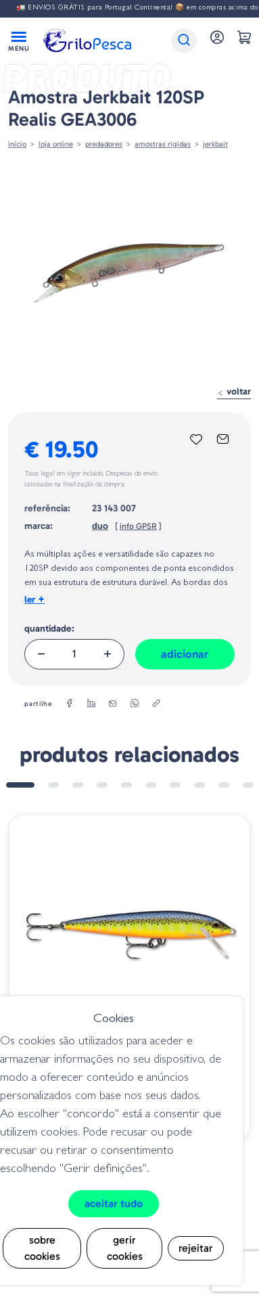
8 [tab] (199, 785)
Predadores (103, 144)
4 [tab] (102, 785)
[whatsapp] (134, 704)
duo (100, 526)
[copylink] (156, 704)
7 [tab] (175, 785)
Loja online (56, 144)
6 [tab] (150, 785)
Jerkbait (215, 144)
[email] (112, 703)
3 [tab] (77, 785)
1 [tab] (20, 785)
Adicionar (184, 654)
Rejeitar (196, 1248)
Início (17, 144)
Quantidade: (49, 628)
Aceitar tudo (114, 1203)
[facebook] (69, 704)
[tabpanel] (129, 977)
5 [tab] (126, 785)
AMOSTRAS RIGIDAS (163, 144)
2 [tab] (53, 785)
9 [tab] (223, 785)
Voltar (234, 391)
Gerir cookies (125, 1247)
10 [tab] (248, 785)
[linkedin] (91, 704)
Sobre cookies (42, 1247)
